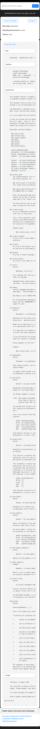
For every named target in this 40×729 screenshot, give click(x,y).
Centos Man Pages (10, 21)
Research (32, 21)
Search (35, 6)
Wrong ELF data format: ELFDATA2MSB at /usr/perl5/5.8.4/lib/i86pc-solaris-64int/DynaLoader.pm (17, 718)
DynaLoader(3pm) (10, 44)
